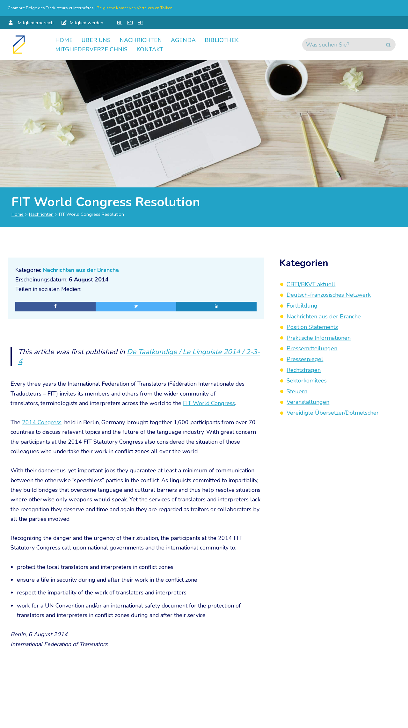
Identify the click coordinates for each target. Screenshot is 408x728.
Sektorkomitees (307, 380)
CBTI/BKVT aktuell (311, 284)
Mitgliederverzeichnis (91, 49)
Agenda (183, 40)
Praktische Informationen (319, 338)
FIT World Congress (210, 404)
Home (64, 40)
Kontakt (149, 49)
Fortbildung (302, 305)
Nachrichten (141, 40)
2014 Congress (42, 423)
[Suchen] (341, 44)
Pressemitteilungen (312, 348)
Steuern (297, 391)
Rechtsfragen (304, 370)
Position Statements (312, 327)
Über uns (96, 40)
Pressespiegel (305, 359)
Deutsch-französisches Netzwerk (329, 295)
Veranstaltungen (308, 402)
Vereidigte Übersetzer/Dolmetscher (333, 413)
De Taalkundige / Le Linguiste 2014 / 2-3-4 (137, 357)
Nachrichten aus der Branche (81, 270)
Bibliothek (222, 40)
